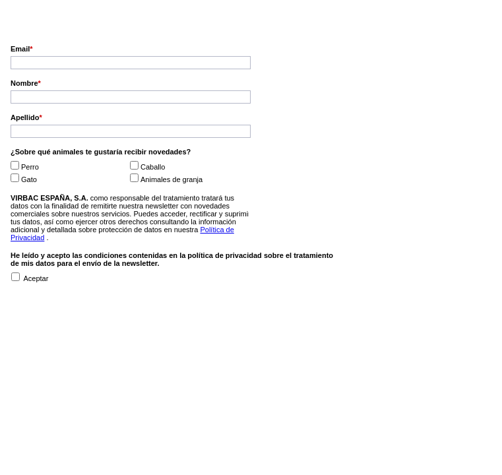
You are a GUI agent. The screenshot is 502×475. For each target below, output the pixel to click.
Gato (29, 179)
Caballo (153, 167)
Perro (30, 167)
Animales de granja (172, 179)
